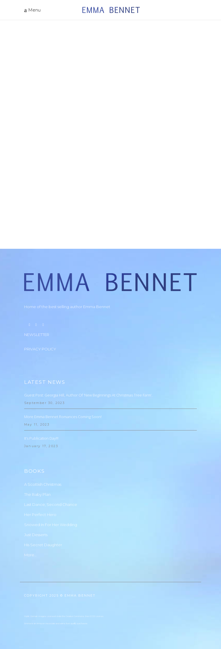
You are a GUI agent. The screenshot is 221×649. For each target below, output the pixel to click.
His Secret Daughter (43, 544)
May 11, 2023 (36, 424)
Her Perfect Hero (40, 514)
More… (30, 555)
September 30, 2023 (44, 403)
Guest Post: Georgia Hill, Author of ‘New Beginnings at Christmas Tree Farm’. (88, 395)
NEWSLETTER (36, 334)
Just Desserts (35, 534)
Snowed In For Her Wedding (50, 524)
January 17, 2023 (41, 446)
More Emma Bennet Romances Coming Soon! (63, 416)
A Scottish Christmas (42, 484)
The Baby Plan (37, 494)
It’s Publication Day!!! (41, 438)
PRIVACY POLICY (40, 349)
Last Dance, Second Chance (50, 504)
